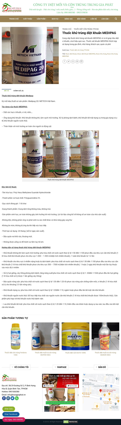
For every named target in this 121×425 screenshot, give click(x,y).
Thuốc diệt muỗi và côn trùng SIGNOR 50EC (105, 354)
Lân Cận (105, 19)
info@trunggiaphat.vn (16, 395)
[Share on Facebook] (64, 61)
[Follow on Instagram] (8, 398)
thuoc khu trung (101, 54)
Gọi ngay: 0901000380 (14, 419)
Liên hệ (93, 19)
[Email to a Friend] (73, 61)
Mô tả (6, 91)
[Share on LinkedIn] (81, 61)
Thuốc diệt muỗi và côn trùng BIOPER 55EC (45, 354)
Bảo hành (81, 19)
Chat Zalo (9, 409)
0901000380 (14, 392)
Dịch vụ (56, 19)
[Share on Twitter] (69, 61)
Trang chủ (14, 19)
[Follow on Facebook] (4, 398)
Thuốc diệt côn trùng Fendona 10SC (16, 354)
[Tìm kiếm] (115, 19)
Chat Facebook (11, 414)
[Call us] (17, 398)
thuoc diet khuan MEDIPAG (86, 54)
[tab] (6, 90)
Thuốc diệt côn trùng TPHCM (86, 29)
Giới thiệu (27, 19)
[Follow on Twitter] (12, 398)
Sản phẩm (42, 19)
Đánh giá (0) (19, 91)
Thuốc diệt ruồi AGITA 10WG (75, 353)
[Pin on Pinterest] (77, 61)
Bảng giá (68, 19)
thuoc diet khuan (71, 54)
